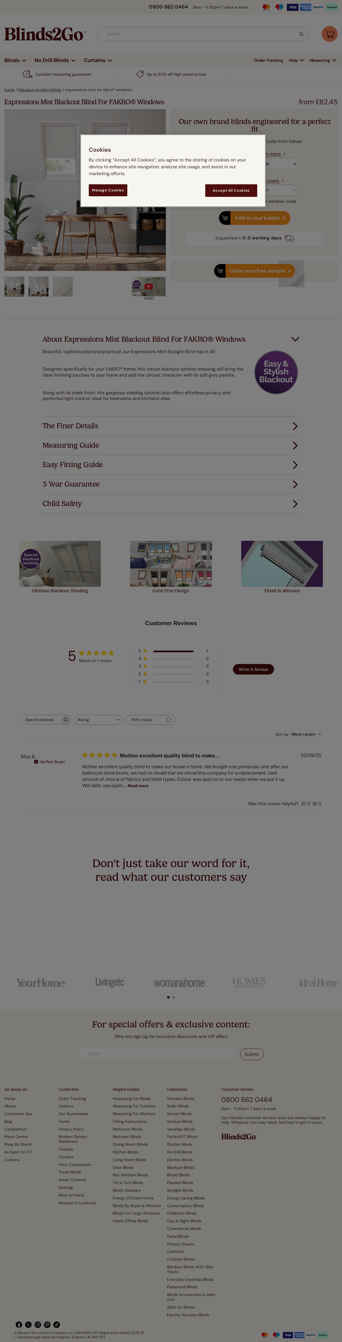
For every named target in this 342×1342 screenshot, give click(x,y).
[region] (173, 170)
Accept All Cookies (231, 190)
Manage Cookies (108, 190)
